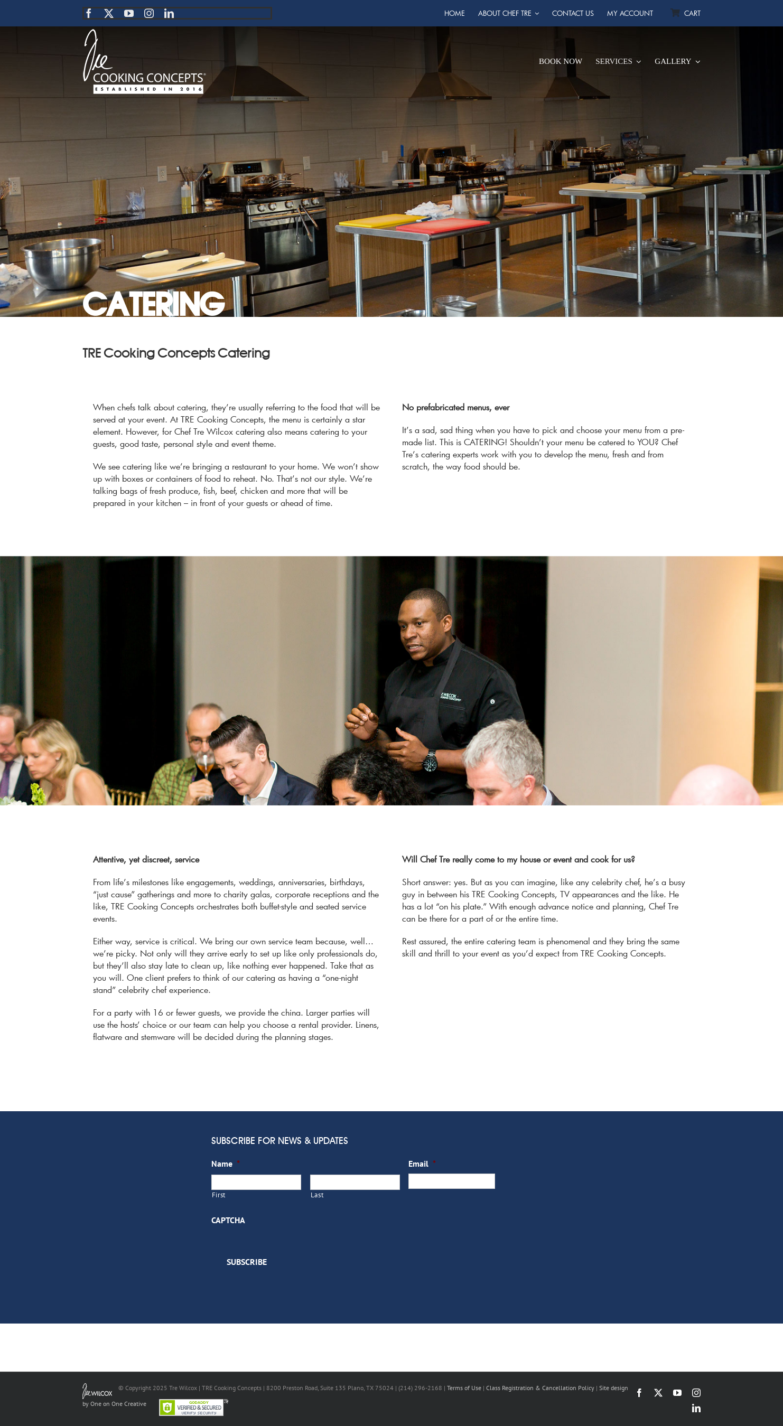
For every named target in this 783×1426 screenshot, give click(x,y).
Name (225, 1163)
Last (317, 1194)
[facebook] (89, 13)
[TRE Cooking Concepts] (144, 33)
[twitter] (109, 13)
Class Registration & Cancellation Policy (540, 1388)
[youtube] (129, 13)
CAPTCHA (228, 1220)
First (219, 1194)
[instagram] (149, 13)
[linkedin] (169, 13)
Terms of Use (464, 1388)
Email (422, 1163)
